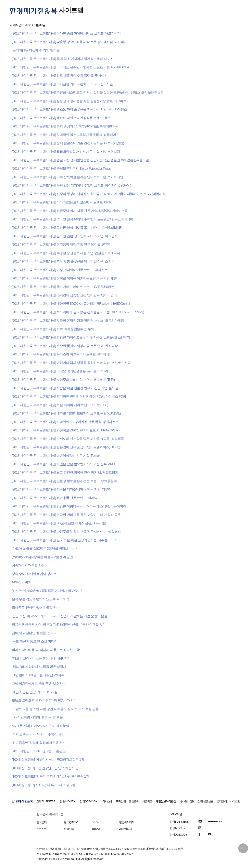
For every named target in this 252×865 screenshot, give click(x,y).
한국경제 (41, 822)
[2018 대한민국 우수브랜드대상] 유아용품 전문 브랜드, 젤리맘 (54, 498)
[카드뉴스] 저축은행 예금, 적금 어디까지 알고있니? (47, 591)
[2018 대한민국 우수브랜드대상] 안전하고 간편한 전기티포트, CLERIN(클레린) (66, 430)
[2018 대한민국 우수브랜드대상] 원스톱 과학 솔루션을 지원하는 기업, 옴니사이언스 (69, 109)
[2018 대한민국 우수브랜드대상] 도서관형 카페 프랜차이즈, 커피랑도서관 (62, 84)
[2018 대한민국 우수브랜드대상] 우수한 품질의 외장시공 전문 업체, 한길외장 (65, 346)
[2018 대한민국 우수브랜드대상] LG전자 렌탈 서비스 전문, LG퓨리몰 (59, 523)
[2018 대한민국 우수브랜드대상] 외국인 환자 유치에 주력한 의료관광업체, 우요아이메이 (72, 219)
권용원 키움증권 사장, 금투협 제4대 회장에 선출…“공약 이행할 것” (57, 624)
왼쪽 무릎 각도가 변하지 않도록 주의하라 (40, 599)
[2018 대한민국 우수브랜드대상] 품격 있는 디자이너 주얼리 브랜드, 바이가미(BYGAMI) (71, 185)
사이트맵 (71, 10)
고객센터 (222, 801)
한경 (46, 801)
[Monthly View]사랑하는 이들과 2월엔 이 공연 (42, 557)
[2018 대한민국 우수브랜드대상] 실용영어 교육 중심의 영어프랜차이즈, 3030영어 (67, 447)
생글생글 (69, 828)
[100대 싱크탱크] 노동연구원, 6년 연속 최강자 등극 (47, 768)
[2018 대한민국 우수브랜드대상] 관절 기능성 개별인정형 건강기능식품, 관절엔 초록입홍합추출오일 (80, 160)
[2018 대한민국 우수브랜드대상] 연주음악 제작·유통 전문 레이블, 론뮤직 (61, 244)
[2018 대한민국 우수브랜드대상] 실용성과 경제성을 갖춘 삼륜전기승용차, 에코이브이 (70, 101)
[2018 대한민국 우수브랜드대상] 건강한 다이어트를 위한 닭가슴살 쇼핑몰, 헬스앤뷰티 (71, 337)
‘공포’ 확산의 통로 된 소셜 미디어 (34, 641)
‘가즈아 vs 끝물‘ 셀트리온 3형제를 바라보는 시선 (45, 548)
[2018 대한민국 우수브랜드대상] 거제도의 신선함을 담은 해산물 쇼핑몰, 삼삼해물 (68, 439)
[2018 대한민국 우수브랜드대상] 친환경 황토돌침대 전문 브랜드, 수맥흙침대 (64, 481)
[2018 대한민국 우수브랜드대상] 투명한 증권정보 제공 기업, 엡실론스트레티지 (66, 253)
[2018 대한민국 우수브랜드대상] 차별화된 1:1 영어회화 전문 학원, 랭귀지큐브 (65, 422)
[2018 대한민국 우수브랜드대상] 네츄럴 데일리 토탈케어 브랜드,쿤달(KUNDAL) (66, 413)
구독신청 (121, 801)
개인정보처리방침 (166, 801)
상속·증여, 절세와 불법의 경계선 (34, 574)
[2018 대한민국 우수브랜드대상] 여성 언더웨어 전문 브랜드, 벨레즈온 (59, 270)
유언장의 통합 (21, 582)
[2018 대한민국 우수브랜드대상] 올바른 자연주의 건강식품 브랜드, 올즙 (61, 118)
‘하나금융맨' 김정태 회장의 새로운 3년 (38, 743)
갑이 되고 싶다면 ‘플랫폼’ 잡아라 (34, 633)
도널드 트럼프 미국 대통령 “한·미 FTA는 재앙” (43, 700)
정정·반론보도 (206, 801)
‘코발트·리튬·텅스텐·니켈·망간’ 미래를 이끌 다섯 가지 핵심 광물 (55, 709)
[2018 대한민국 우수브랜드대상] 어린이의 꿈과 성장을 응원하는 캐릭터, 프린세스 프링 (71, 363)
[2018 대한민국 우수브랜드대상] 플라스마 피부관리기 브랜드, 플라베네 (61, 354)
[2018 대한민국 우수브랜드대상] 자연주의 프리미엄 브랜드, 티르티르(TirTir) (63, 380)
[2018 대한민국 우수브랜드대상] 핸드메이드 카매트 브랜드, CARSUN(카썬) (63, 287)
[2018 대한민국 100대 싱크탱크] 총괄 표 (39, 751)
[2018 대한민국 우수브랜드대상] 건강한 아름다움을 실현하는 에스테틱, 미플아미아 (69, 506)
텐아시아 (41, 828)
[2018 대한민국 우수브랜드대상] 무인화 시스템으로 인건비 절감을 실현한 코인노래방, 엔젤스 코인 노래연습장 (88, 92)
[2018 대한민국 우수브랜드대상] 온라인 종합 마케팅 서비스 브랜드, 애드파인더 (66, 33)
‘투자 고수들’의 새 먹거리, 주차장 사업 (38, 734)
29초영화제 (125, 828)
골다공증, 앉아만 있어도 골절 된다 (35, 608)
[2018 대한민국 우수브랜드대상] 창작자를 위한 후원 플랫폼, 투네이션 (59, 76)
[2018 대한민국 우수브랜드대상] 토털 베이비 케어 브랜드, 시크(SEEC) (60, 405)
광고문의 (134, 801)
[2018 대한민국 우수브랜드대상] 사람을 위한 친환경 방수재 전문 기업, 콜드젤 (65, 388)
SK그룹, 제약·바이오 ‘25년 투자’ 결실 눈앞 (40, 726)
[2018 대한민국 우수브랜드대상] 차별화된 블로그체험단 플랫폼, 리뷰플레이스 (65, 135)
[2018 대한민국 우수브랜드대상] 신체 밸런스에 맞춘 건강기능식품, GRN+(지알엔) (68, 143)
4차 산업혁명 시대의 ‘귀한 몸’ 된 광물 (37, 717)
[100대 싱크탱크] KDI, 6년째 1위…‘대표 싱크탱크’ (45, 785)
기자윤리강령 (187, 801)
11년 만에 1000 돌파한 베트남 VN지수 (38, 675)
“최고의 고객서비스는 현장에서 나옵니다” (40, 658)
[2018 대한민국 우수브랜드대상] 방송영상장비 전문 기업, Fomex (56, 456)
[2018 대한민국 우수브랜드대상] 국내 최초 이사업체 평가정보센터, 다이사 (63, 59)
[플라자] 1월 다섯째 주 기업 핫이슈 (35, 50)
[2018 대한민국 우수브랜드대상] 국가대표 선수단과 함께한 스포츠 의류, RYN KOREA (70, 67)
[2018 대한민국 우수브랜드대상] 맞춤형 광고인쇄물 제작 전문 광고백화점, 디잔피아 (69, 42)
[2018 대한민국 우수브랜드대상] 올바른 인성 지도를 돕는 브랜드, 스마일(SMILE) (67, 228)
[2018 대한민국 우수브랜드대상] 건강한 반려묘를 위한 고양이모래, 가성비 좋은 (66, 515)
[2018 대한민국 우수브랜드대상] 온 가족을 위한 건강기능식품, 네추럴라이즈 (64, 540)
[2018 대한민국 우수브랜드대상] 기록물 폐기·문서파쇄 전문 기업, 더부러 (61, 489)
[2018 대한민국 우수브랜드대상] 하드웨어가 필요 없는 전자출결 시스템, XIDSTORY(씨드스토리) (78, 312)
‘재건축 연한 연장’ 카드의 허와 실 (34, 692)
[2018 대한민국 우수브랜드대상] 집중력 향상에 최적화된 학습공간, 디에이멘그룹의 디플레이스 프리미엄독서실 (88, 194)
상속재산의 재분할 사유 (28, 565)
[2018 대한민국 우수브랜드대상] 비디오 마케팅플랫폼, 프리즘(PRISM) (60, 371)
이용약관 (147, 801)
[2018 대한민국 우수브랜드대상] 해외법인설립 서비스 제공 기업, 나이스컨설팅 (66, 152)
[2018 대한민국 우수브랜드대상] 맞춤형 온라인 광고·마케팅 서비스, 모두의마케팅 (68, 320)
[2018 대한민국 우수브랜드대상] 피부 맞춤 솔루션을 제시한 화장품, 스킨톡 (63, 261)
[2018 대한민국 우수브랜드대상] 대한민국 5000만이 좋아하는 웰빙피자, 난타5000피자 (71, 304)
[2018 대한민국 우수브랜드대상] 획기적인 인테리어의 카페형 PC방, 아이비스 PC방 (69, 396)
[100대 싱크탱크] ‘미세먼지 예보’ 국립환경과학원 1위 (48, 760)
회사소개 (107, 801)
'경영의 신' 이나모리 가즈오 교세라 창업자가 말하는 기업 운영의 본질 (59, 616)
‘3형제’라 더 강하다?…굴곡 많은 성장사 (39, 667)
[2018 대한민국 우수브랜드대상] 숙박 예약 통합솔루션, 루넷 (53, 329)
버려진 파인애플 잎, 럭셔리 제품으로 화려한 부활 (46, 650)
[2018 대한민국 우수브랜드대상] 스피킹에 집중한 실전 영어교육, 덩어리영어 (64, 295)
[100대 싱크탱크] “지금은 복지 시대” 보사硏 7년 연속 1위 (50, 776)
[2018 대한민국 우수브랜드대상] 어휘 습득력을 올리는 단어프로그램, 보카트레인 (67, 177)
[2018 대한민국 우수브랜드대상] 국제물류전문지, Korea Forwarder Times (61, 168)
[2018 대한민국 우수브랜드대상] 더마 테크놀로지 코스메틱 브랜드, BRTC (62, 202)
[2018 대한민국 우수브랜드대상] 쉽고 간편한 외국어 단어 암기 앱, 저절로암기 (65, 472)
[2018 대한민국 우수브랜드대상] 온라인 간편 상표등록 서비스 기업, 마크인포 (65, 236)
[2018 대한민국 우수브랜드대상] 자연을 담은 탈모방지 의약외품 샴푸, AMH (63, 464)
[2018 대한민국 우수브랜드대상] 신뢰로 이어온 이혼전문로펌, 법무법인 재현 (64, 278)
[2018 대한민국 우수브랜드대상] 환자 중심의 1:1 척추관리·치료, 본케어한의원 (65, 126)
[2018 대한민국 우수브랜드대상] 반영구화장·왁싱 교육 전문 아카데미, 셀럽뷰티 (66, 532)
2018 (28, 25)
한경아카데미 (126, 822)
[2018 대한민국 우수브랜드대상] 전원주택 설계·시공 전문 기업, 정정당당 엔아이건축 (70, 211)
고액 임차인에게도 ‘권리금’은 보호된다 (38, 684)
